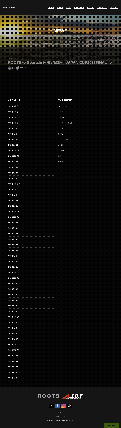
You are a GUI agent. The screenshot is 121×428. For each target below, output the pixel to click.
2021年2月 (12, 261)
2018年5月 (12, 367)
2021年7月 (12, 234)
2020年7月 (12, 295)
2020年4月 (12, 306)
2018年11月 (12, 350)
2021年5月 (12, 245)
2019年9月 (12, 322)
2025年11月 (12, 112)
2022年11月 (12, 184)
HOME (51, 7)
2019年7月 (12, 333)
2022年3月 (12, 200)
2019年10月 (12, 317)
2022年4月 (12, 195)
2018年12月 (12, 344)
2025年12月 (12, 106)
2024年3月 (12, 145)
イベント (61, 117)
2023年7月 (12, 161)
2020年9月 (12, 283)
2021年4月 (12, 250)
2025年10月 (12, 117)
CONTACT (114, 7)
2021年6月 (12, 239)
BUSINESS (79, 7)
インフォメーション (65, 123)
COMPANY (102, 7)
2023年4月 (12, 173)
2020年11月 (12, 278)
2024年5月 (12, 134)
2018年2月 (12, 378)
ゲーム (60, 128)
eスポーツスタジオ (65, 106)
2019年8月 (12, 328)
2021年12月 (12, 211)
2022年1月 (12, 206)
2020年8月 (12, 289)
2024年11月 (12, 123)
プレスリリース (63, 139)
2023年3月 (12, 178)
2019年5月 (12, 339)
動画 (59, 156)
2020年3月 (12, 311)
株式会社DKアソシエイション (9, 7)
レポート (61, 150)
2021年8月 (12, 228)
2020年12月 (12, 272)
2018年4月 (12, 372)
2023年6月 (12, 167)
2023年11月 (12, 150)
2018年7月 (12, 356)
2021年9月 (12, 222)
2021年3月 (12, 256)
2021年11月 (12, 217)
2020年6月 (12, 300)
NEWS (60, 7)
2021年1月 (12, 267)
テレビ (60, 134)
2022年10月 (12, 189)
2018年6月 (12, 361)
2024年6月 (12, 128)
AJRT (68, 7)
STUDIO (90, 7)
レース (60, 145)
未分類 (60, 161)
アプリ (60, 112)
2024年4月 (12, 139)
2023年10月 (12, 156)
